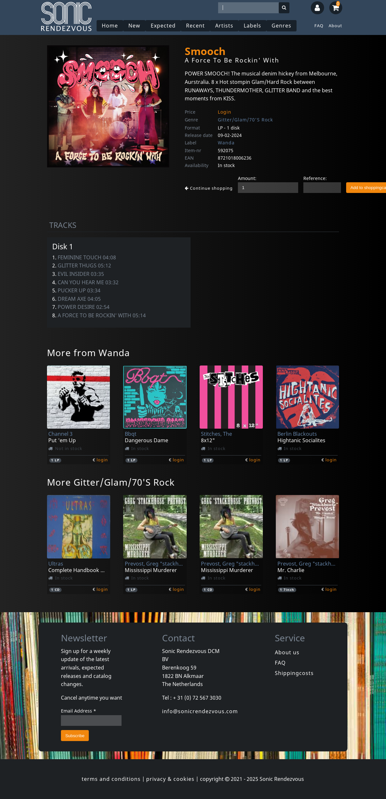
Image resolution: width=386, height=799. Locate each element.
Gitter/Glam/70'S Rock (245, 120)
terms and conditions (111, 778)
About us (287, 652)
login (102, 460)
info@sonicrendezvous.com (200, 711)
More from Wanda (88, 352)
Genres (281, 25)
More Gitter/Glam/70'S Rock (111, 482)
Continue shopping (209, 188)
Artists (224, 25)
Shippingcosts (294, 673)
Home (110, 25)
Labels (252, 25)
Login (224, 112)
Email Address (78, 711)
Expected (163, 25)
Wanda (226, 143)
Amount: (247, 178)
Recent (195, 25)
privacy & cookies (170, 778)
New (134, 25)
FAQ (318, 25)
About (335, 25)
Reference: (315, 178)
